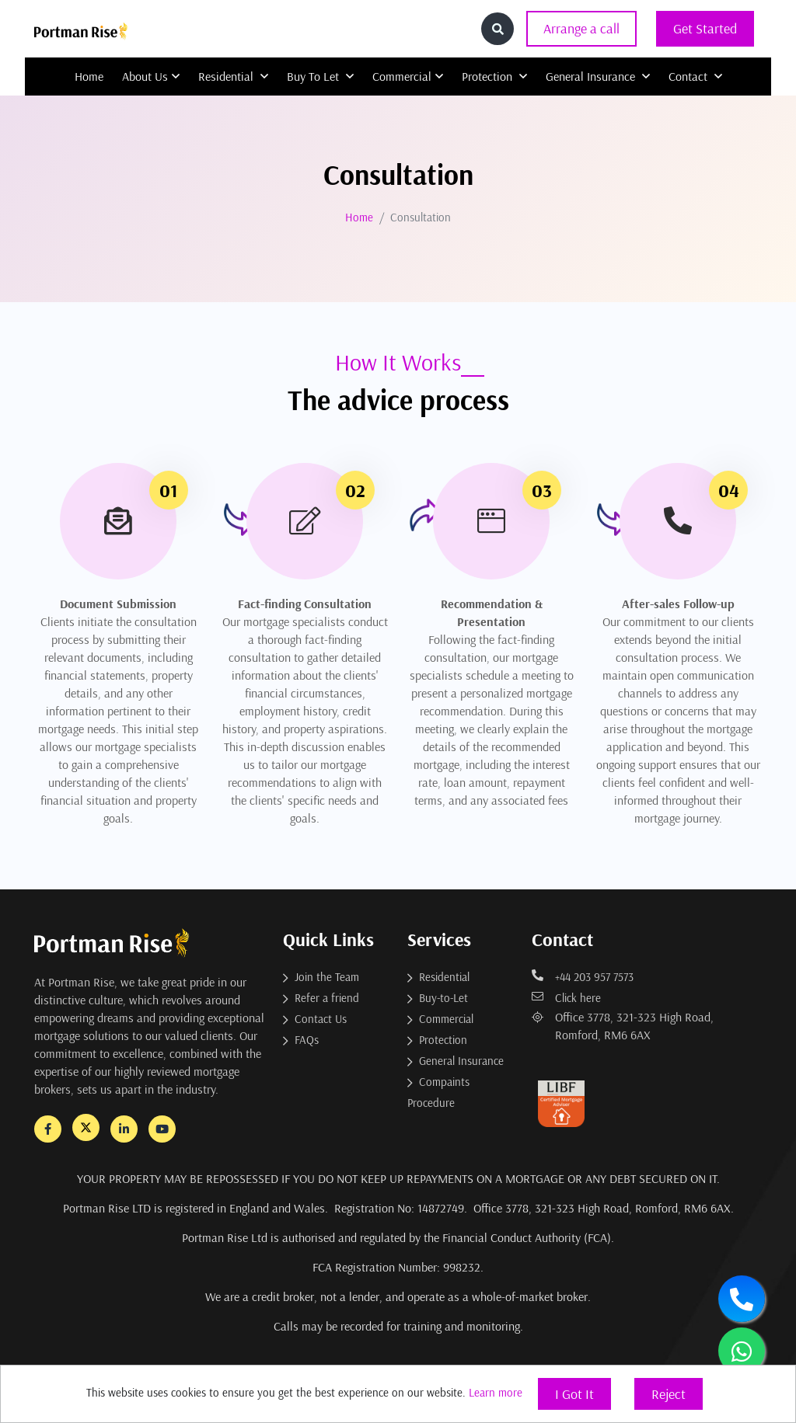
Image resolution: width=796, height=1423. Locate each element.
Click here (566, 997)
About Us (151, 76)
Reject (668, 1394)
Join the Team (327, 976)
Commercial (407, 76)
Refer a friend (327, 997)
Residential (233, 76)
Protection (494, 76)
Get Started (705, 28)
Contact (695, 76)
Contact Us (321, 1018)
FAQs (307, 1039)
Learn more (495, 1392)
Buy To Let (320, 76)
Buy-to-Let (443, 997)
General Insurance (598, 76)
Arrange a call (581, 28)
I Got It (574, 1394)
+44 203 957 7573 (583, 976)
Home (89, 76)
